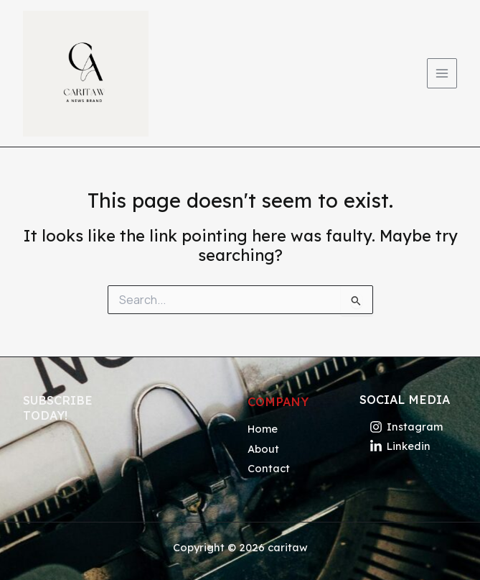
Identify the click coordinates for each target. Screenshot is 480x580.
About (263, 449)
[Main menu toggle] (442, 73)
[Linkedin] (400, 446)
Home (263, 429)
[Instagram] (406, 426)
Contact (269, 468)
